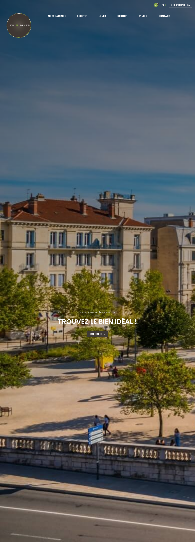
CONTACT (164, 16)
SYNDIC (143, 16)
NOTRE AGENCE (57, 16)
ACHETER (82, 16)
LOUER (102, 16)
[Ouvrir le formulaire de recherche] (97, 334)
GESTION (122, 16)
